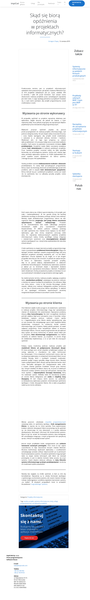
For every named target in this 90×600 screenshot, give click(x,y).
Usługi (33, 3)
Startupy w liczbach (77, 151)
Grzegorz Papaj (53, 41)
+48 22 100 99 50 (19, 573)
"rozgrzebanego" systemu (39, 484)
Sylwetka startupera (77, 174)
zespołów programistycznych (55, 422)
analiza (26, 501)
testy (51, 501)
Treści (59, 2)
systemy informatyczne (41, 501)
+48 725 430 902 (19, 571)
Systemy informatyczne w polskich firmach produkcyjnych (79, 71)
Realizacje (51, 3)
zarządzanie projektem (39, 503)
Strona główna (22, 3)
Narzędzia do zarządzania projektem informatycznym (80, 127)
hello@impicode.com (20, 566)
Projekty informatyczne (34, 497)
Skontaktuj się (76, 3)
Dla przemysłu (41, 3)
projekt (31, 501)
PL (65, 2)
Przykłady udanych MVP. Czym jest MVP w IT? (77, 100)
